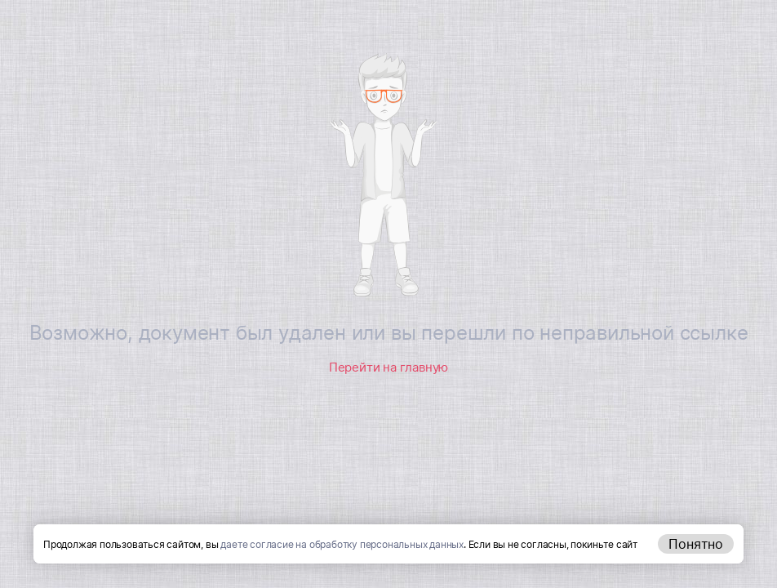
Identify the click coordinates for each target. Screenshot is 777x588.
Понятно (695, 544)
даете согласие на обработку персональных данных (342, 544)
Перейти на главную (388, 367)
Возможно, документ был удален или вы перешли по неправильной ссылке (388, 333)
